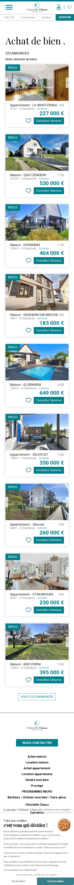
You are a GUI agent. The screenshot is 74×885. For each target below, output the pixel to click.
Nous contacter (37, 743)
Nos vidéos (39, 809)
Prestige (37, 785)
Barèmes (14, 797)
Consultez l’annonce (49, 120)
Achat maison (37, 756)
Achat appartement (37, 768)
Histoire (24, 809)
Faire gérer (58, 797)
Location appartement (37, 774)
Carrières (37, 812)
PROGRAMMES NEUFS (37, 791)
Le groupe (10, 809)
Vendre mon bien (37, 780)
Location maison (37, 762)
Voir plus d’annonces (37, 696)
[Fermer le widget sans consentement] (57, 811)
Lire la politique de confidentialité (20, 870)
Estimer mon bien (35, 797)
